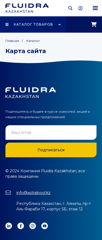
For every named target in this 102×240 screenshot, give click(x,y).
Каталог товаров (33, 24)
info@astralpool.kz (33, 192)
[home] (27, 8)
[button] (95, 8)
